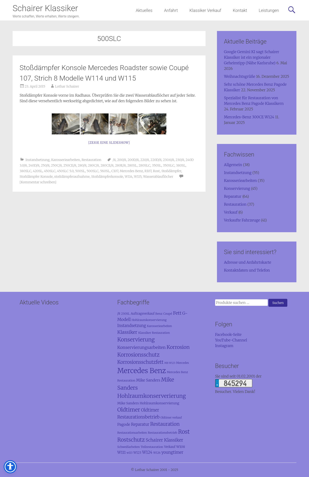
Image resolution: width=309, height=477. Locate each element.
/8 (114, 160)
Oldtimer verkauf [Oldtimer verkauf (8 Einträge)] (171, 417)
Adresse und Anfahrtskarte (247, 262)
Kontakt (240, 10)
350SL (156, 165)
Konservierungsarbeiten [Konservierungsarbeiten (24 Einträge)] (141, 347)
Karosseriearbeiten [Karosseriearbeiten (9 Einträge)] (159, 326)
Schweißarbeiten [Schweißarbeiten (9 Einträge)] (128, 447)
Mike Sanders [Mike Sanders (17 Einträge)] (148, 380)
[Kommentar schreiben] (38, 182)
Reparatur (232, 196)
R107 (147, 171)
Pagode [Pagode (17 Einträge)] (123, 424)
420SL (37, 171)
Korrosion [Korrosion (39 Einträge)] (178, 347)
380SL (180, 165)
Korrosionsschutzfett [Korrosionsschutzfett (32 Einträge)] (140, 362)
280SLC (144, 165)
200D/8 (133, 160)
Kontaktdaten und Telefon (247, 270)
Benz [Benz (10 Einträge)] (158, 313)
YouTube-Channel (231, 340)
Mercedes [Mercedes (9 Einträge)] (182, 363)
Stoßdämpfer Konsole (36, 176)
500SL (80, 171)
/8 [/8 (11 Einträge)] (118, 314)
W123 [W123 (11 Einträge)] (137, 453)
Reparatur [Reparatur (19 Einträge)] (140, 424)
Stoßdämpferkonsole (107, 176)
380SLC (25, 171)
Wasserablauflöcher (158, 176)
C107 (114, 171)
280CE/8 (106, 165)
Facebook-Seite (228, 334)
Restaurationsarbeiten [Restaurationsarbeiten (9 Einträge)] (132, 432)
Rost (156, 171)
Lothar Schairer (67, 86)
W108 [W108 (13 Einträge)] (180, 447)
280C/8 (93, 165)
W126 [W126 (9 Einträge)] (156, 452)
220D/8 (156, 160)
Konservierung (237, 188)
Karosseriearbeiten (65, 160)
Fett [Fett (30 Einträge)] (177, 313)
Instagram (224, 345)
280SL (132, 165)
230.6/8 (168, 160)
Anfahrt (171, 10)
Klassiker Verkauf (205, 10)
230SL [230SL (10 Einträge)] (125, 313)
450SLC (49, 171)
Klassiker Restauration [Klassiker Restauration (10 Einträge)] (154, 332)
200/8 (121, 160)
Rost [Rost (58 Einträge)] (184, 431)
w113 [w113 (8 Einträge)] (129, 452)
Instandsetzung (37, 160)
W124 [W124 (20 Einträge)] (147, 452)
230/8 (179, 160)
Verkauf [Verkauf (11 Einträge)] (169, 447)
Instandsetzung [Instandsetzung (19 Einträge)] (131, 325)
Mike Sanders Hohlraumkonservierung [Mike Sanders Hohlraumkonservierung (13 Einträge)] (148, 403)
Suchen (278, 303)
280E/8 (120, 165)
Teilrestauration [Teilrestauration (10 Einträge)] (152, 447)
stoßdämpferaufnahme (72, 176)
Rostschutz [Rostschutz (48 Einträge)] (131, 439)
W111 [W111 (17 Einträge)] (121, 452)
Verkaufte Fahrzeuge (242, 220)
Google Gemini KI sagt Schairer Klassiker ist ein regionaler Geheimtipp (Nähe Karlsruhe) (251, 57)
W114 (128, 176)
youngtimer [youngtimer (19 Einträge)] (172, 452)
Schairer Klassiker (45, 8)
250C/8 (56, 165)
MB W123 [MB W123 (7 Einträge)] (169, 363)
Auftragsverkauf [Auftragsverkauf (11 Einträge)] (142, 314)
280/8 (82, 165)
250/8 (45, 165)
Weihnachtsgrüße (239, 76)
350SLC (168, 165)
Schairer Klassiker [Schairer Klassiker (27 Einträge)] (164, 440)
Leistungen (269, 10)
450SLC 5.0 (65, 171)
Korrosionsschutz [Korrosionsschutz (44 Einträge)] (138, 354)
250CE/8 (69, 165)
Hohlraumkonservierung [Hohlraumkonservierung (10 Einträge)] (149, 320)
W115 (138, 176)
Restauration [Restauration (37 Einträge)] (165, 424)
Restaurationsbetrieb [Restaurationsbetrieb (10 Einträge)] (162, 432)
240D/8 (33, 165)
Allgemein (233, 164)
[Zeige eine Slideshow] (109, 143)
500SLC (93, 171)
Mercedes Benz (131, 171)
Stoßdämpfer (171, 171)
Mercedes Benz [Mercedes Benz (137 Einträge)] (141, 370)
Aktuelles (144, 10)
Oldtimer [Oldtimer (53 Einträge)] (128, 409)
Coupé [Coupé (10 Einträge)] (167, 313)
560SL (105, 171)
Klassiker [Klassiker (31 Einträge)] (127, 332)
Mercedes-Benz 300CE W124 (249, 117)
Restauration (91, 160)
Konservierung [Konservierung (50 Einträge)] (135, 339)
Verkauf (230, 212)
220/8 (144, 160)
